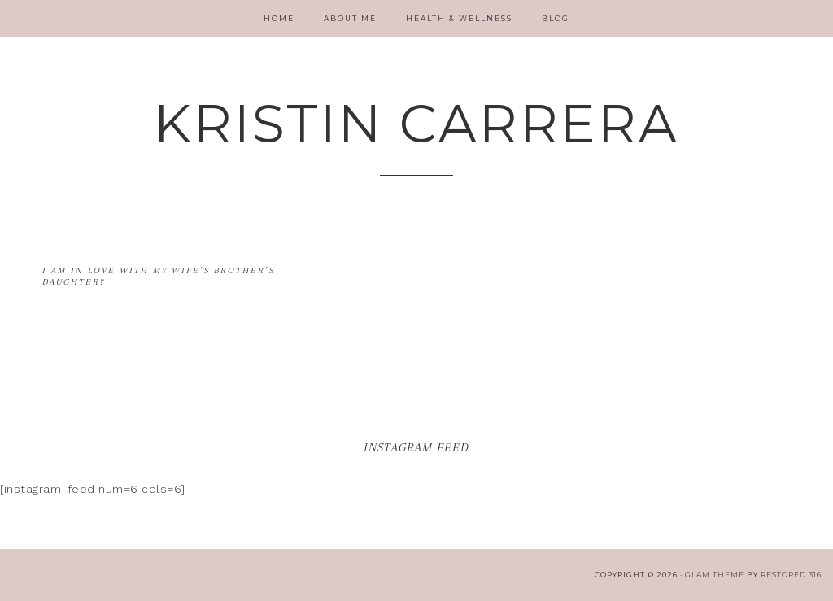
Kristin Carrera (416, 123)
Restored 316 (791, 574)
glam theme (714, 574)
